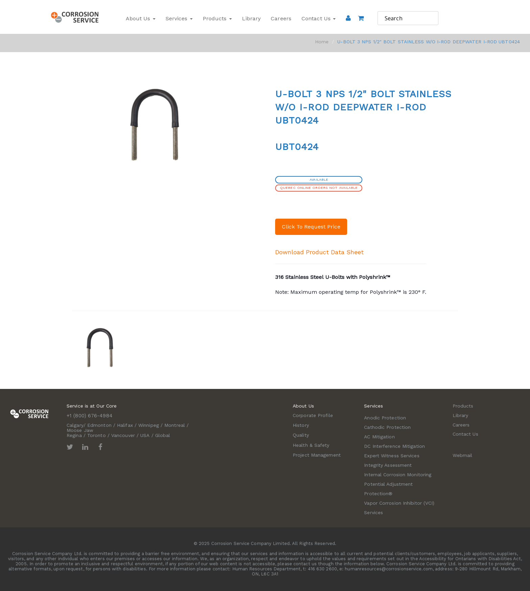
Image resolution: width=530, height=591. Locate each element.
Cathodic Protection (387, 427)
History (301, 425)
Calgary (75, 425)
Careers (281, 18)
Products (217, 18)
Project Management (317, 455)
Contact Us (319, 18)
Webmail (463, 455)
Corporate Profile (313, 415)
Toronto (96, 435)
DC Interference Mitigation (394, 446)
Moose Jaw (80, 430)
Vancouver (123, 435)
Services (179, 18)
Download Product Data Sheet (319, 252)
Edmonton (99, 425)
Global (162, 435)
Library (251, 18)
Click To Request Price (311, 226)
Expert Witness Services (391, 455)
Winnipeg (148, 425)
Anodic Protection (385, 417)
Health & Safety (311, 445)
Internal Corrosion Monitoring (397, 474)
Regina (74, 435)
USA (144, 435)
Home (322, 41)
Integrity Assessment (388, 465)
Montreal (174, 425)
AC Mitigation (379, 436)
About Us (140, 18)
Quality (301, 435)
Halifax (125, 425)
